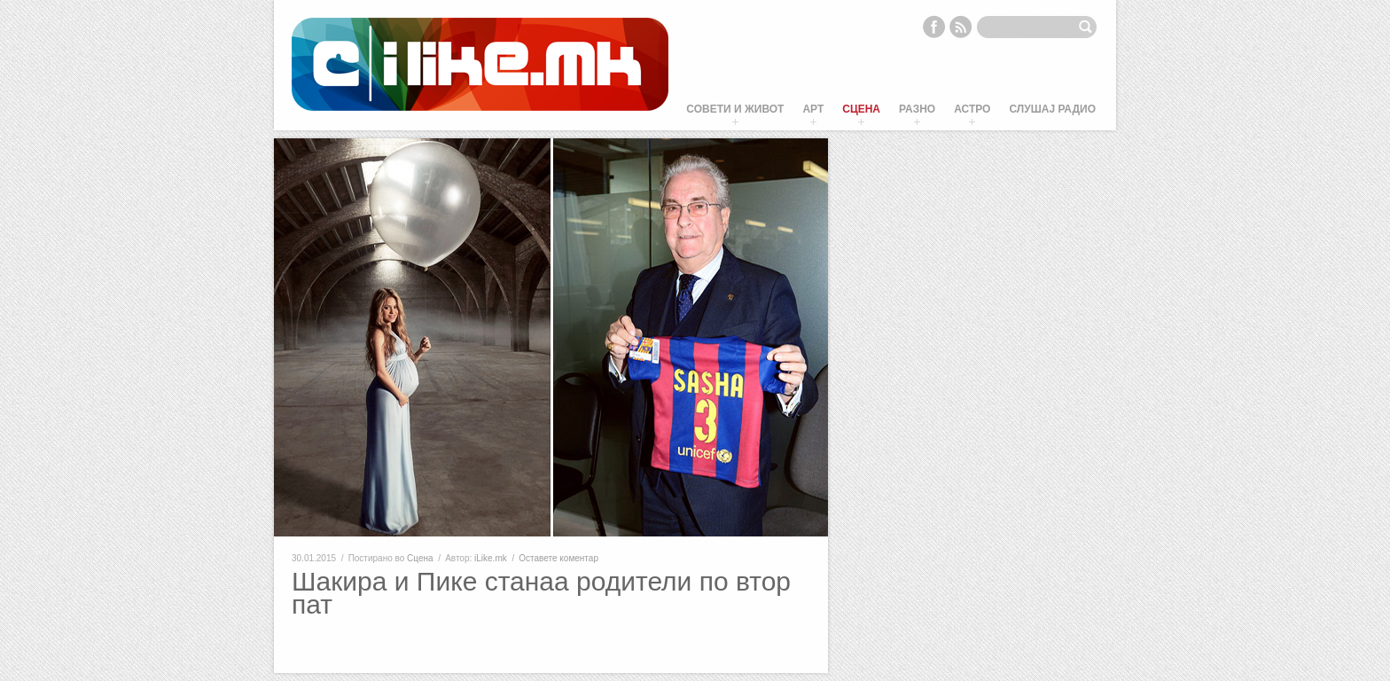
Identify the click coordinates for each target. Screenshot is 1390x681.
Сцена (861, 109)
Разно (917, 109)
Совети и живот (735, 109)
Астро (972, 109)
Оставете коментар (558, 558)
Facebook (933, 26)
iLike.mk (490, 558)
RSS (960, 26)
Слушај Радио (1052, 109)
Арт (813, 109)
